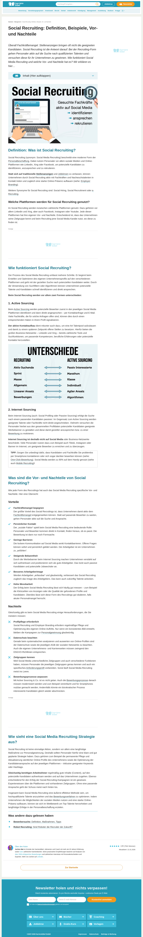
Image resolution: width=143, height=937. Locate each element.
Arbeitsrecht (71, 10)
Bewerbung (22, 10)
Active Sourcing (21, 309)
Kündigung (81, 10)
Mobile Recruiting (25, 463)
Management (91, 10)
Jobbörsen (63, 174)
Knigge (117, 10)
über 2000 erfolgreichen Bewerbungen (28, 854)
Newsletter (125, 4)
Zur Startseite (71, 867)
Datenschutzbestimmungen (46, 904)
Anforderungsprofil (35, 668)
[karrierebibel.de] (15, 4)
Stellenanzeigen (44, 174)
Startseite (10, 21)
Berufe (57, 10)
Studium (110, 10)
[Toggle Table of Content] (53, 75)
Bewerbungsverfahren (64, 796)
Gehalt (63, 10)
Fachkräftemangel (22, 515)
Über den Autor (21, 846)
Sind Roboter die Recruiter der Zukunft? (43, 827)
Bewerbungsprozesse (77, 680)
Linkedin (40, 857)
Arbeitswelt (49, 10)
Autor (21, 852)
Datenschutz (94, 934)
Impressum (82, 934)
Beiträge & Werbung (108, 934)
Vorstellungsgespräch (35, 10)
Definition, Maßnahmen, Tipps (37, 822)
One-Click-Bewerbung (22, 459)
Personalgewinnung (51, 632)
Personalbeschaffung (18, 161)
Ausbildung (102, 10)
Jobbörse (108, 4)
